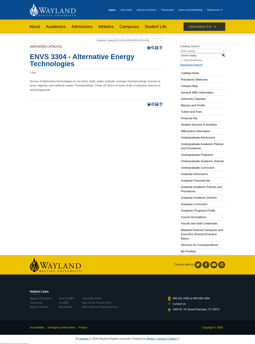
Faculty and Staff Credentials (199, 223)
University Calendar (193, 98)
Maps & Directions (41, 298)
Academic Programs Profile (198, 210)
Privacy (82, 327)
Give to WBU (66, 298)
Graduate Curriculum (194, 204)
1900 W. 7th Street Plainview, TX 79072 (196, 309)
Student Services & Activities (199, 124)
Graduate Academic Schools (199, 197)
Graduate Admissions (194, 174)
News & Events (39, 306)
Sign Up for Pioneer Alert (96, 302)
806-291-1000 (181, 298)
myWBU (64, 302)
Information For (200, 26)
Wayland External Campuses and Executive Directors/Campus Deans (202, 234)
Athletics (106, 27)
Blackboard (65, 306)
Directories (36, 302)
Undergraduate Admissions (198, 137)
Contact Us (179, 303)
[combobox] (129, 40)
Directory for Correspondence (199, 245)
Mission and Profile (193, 105)
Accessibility (37, 327)
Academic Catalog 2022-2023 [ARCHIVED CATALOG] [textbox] (123, 40)
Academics (56, 27)
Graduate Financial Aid (195, 180)
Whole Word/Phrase (193, 60)
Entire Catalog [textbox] (188, 51)
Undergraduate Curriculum (197, 167)
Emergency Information (61, 327)
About (34, 27)
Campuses (129, 27)
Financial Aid (189, 118)
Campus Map (189, 86)
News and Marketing (190, 10)
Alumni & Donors (146, 10)
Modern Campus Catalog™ (163, 338)
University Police (92, 298)
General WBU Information (197, 92)
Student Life (156, 27)
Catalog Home (190, 73)
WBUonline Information (195, 131)
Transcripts (167, 10)
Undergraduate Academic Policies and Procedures (202, 146)
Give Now (126, 10)
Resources (213, 10)
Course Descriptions (194, 217)
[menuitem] (112, 10)
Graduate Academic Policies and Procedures (201, 189)
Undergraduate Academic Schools (202, 161)
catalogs (84, 338)
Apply (112, 10)
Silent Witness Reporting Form (100, 306)
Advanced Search (191, 64)
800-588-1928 (201, 298)
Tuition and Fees (191, 111)
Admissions (82, 27)
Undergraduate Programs (197, 154)
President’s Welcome (194, 79)
